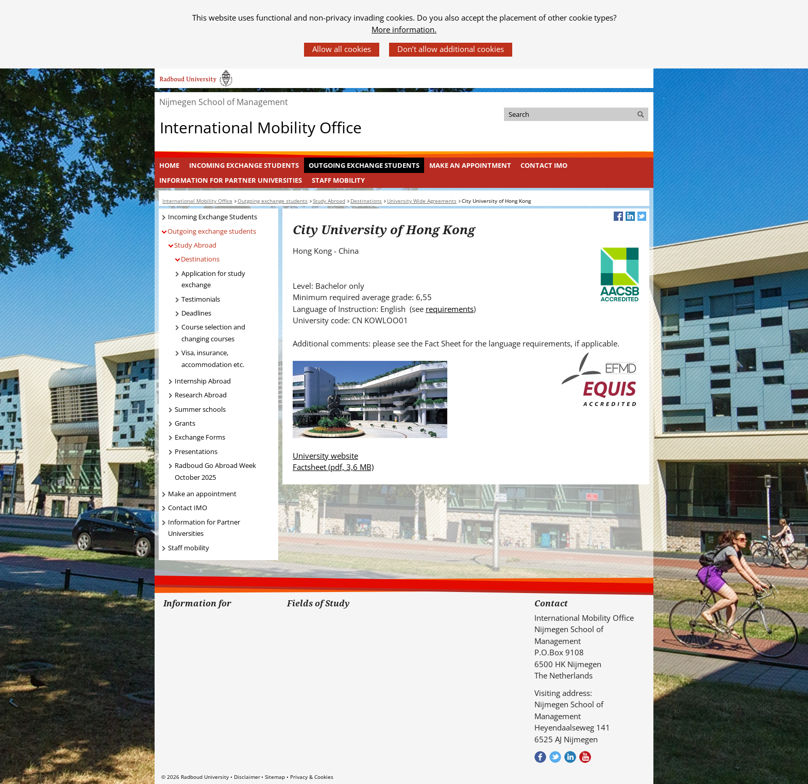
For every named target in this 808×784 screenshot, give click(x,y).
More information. (404, 29)
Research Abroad (201, 394)
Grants (185, 423)
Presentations (196, 451)
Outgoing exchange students (364, 165)
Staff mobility (338, 180)
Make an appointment (470, 165)
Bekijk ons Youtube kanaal (585, 757)
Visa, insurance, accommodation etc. (212, 358)
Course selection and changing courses (213, 332)
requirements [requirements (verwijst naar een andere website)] (450, 309)
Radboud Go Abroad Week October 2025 (215, 471)
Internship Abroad (203, 381)
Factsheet (333, 467)
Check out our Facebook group (540, 757)
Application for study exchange (213, 279)
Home (169, 165)
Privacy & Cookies (311, 776)
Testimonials (200, 299)
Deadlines (196, 313)
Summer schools (200, 409)
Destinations (200, 259)
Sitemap (275, 776)
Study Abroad (195, 245)
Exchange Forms (200, 437)
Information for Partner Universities (230, 180)
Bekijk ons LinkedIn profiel (570, 757)
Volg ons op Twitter (555, 757)
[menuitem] (169, 165)
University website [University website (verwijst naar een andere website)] (325, 455)
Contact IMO (543, 165)
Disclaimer (247, 776)
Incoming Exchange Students (244, 165)
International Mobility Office (261, 127)
